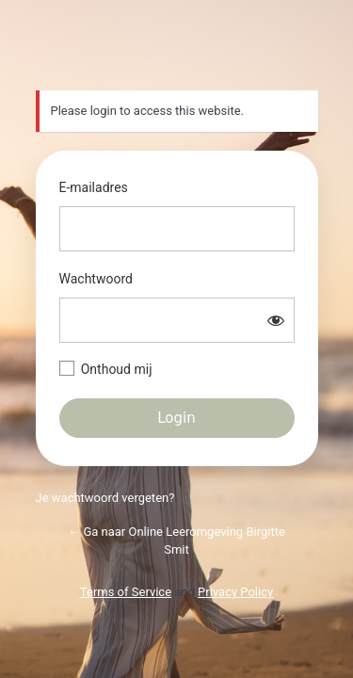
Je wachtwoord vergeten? (105, 498)
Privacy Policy (235, 592)
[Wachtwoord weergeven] (276, 320)
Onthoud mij (116, 369)
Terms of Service (125, 592)
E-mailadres (93, 187)
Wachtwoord (96, 278)
